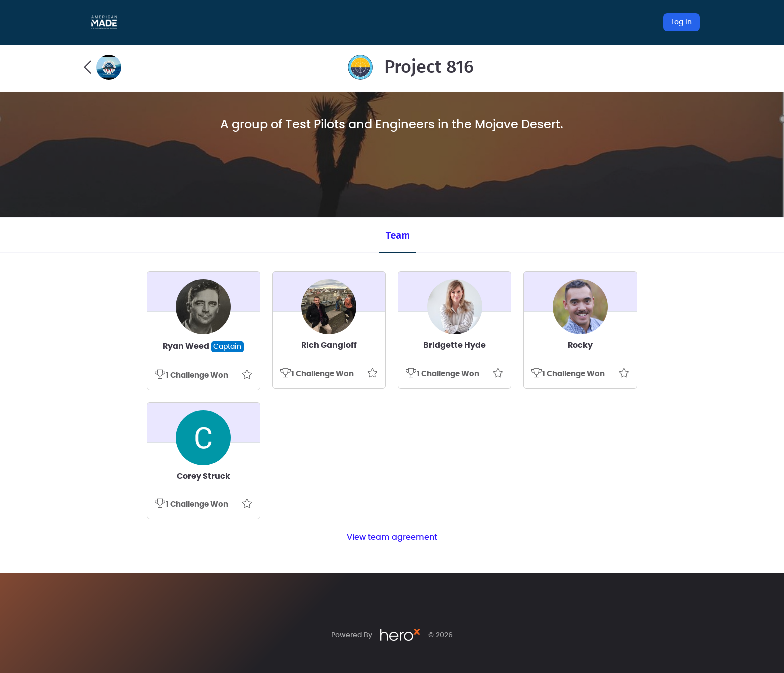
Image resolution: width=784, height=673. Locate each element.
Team (398, 236)
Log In (682, 22)
